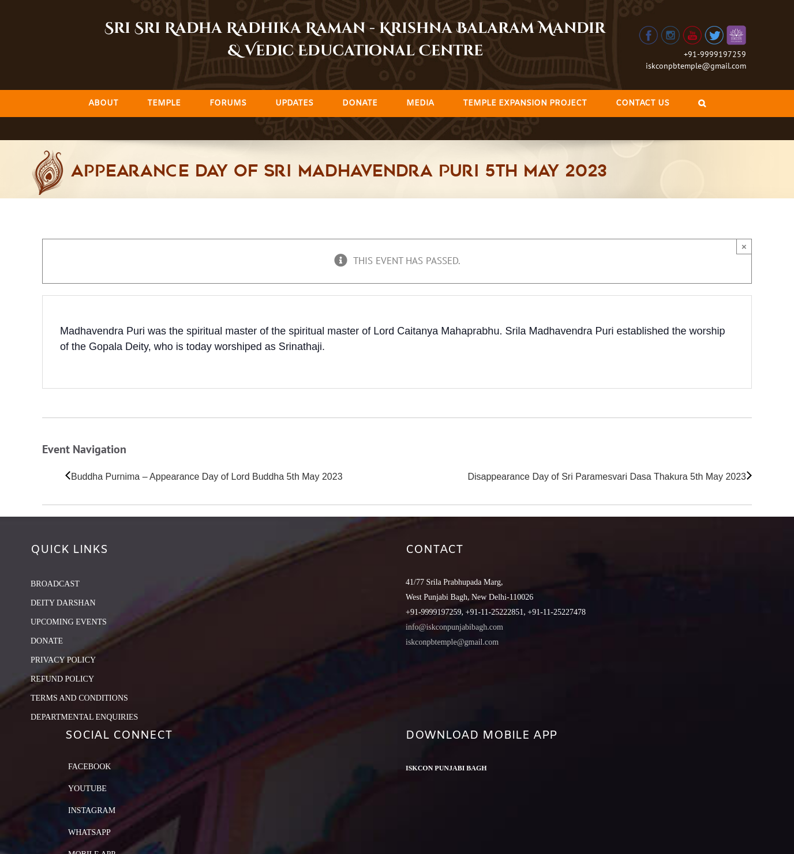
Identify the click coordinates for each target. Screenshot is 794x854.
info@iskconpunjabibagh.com (454, 627)
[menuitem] (103, 103)
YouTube (87, 788)
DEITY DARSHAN (63, 603)
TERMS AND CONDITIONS (79, 698)
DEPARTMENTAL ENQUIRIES (84, 717)
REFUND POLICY (62, 679)
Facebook (89, 766)
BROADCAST (55, 584)
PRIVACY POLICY (63, 660)
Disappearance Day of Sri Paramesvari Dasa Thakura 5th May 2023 (606, 476)
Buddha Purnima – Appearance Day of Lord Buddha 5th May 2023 (207, 476)
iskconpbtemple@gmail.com (696, 66)
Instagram (91, 810)
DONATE (47, 641)
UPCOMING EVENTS (69, 622)
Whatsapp (89, 832)
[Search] (702, 103)
